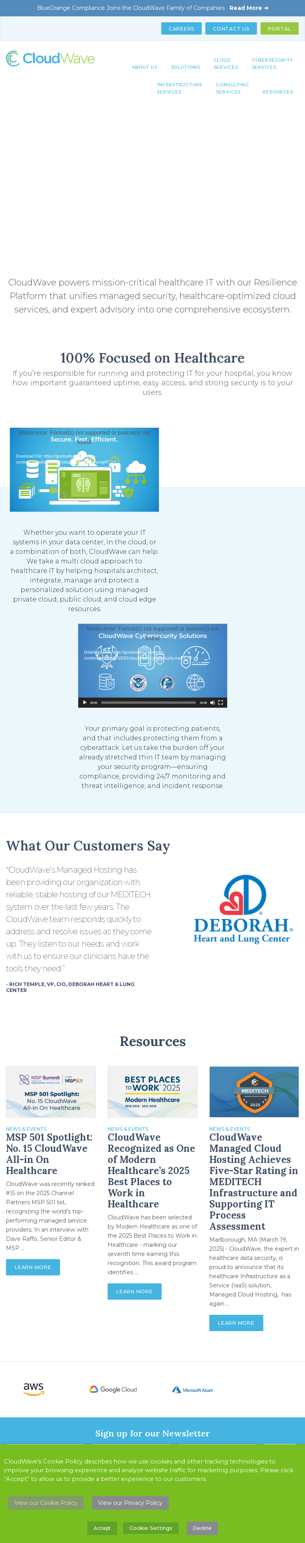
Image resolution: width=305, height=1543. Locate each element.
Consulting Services (232, 88)
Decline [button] (202, 1528)
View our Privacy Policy (130, 1502)
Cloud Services (226, 63)
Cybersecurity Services (272, 63)
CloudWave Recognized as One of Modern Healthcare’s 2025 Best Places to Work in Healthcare (151, 1171)
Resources (278, 92)
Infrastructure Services (180, 88)
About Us (145, 67)
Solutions (185, 67)
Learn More (33, 1267)
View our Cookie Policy (45, 1502)
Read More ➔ (249, 8)
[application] (84, 470)
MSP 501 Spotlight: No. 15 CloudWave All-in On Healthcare (49, 1154)
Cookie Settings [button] (150, 1528)
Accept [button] (102, 1528)
